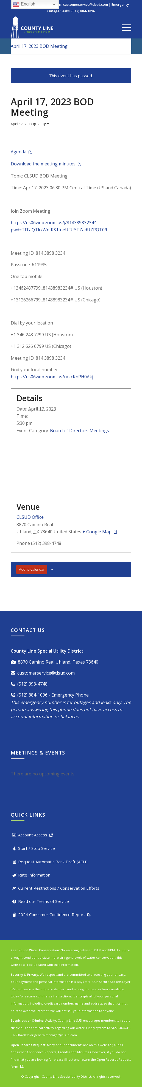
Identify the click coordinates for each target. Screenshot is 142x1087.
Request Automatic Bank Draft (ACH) (53, 861)
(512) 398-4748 (32, 684)
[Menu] (123, 27)
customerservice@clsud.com (85, 4)
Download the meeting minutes (43, 164)
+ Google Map (97, 532)
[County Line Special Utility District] (59, 27)
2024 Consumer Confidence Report (51, 914)
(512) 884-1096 (32, 695)
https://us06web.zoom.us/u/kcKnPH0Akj (52, 377)
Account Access (32, 835)
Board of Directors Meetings (79, 431)
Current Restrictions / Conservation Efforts (58, 888)
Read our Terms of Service (43, 901)
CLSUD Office (30, 517)
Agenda (18, 152)
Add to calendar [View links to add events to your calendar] (31, 569)
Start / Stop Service (36, 848)
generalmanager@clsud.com (55, 1035)
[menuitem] (123, 27)
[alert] (71, 773)
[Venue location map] (71, 467)
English (24, 4)
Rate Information (34, 875)
